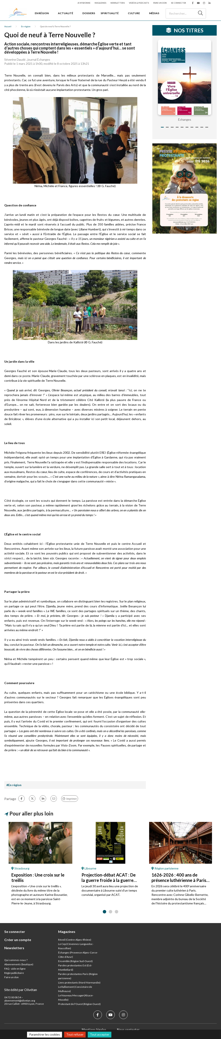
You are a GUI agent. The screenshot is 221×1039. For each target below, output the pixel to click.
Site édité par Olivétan (20, 990)
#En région (13, 785)
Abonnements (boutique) (18, 964)
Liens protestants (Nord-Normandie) (79, 982)
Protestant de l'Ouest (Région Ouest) (79, 1004)
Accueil (7, 26)
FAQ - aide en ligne (15, 968)
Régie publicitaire (14, 972)
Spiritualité (110, 13)
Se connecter (178, 3)
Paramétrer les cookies (44, 1034)
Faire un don (160, 3)
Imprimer (71, 798)
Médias (154, 13)
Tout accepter (99, 1034)
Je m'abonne (83, 3)
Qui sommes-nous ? (15, 960)
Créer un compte (17, 940)
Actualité (65, 13)
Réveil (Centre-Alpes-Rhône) (74, 939)
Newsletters (117, 3)
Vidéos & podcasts (139, 3)
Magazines (100, 3)
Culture (134, 13)
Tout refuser (74, 1034)
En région (42, 13)
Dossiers (88, 13)
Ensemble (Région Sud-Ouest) (75, 961)
